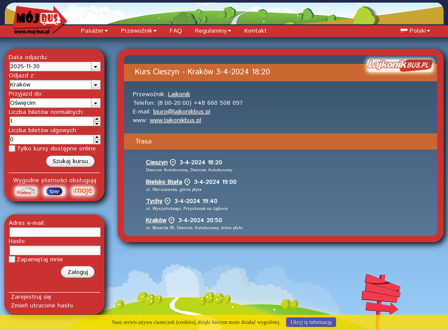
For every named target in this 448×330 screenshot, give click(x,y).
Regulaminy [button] (213, 31)
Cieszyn (157, 162)
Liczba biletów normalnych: (46, 112)
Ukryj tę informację (311, 322)
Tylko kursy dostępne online (56, 148)
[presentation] (95, 66)
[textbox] (50, 66)
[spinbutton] (52, 121)
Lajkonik (179, 94)
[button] (70, 161)
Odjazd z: (22, 75)
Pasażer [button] (94, 31)
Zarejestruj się (31, 297)
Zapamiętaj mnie (40, 259)
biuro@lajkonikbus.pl (181, 111)
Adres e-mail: (27, 223)
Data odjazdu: (28, 57)
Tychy (154, 201)
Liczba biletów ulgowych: (43, 130)
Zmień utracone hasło (42, 305)
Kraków (156, 220)
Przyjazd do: (26, 94)
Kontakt (255, 31)
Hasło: (18, 241)
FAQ (176, 31)
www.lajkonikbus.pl (175, 120)
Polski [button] (415, 31)
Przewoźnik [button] (139, 31)
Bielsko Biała (164, 182)
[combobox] (55, 66)
